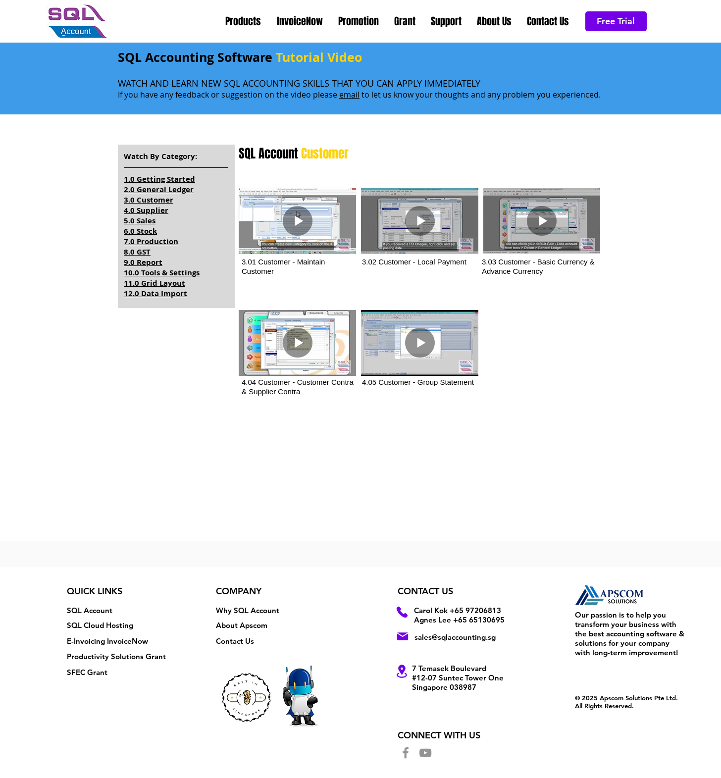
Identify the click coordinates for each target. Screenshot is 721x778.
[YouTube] (425, 752)
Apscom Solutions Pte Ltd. (639, 698)
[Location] (402, 671)
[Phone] (402, 612)
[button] (243, 21)
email (349, 94)
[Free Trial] (616, 21)
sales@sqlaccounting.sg (455, 637)
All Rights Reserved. (604, 706)
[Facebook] (405, 752)
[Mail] (402, 636)
